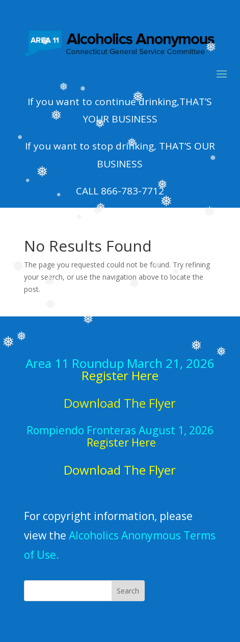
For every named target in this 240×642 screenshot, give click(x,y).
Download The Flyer (120, 469)
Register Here (120, 375)
